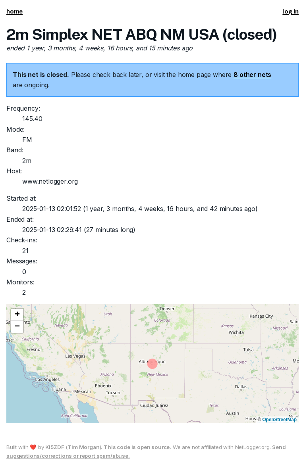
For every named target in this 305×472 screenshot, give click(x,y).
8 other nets (252, 75)
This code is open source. (137, 447)
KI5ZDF (54, 447)
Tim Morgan (83, 447)
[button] (17, 315)
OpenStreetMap (279, 419)
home (14, 11)
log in (290, 11)
